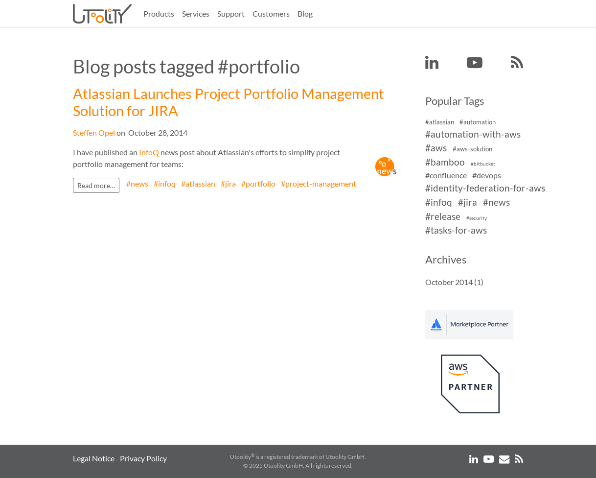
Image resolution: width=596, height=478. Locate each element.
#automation (477, 122)
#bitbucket (483, 164)
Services (195, 13)
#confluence (446, 175)
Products (158, 13)
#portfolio (258, 183)
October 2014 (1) (454, 282)
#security (476, 218)
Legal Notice (94, 458)
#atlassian (198, 183)
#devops (486, 175)
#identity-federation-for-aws (485, 187)
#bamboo (445, 161)
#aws (436, 148)
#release (442, 216)
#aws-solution (472, 149)
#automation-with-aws (473, 134)
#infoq (165, 183)
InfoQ (149, 152)
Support (231, 13)
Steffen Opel (94, 132)
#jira (228, 183)
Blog (305, 13)
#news (137, 183)
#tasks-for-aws (456, 230)
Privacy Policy (143, 458)
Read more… (96, 185)
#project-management (318, 183)
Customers (271, 13)
